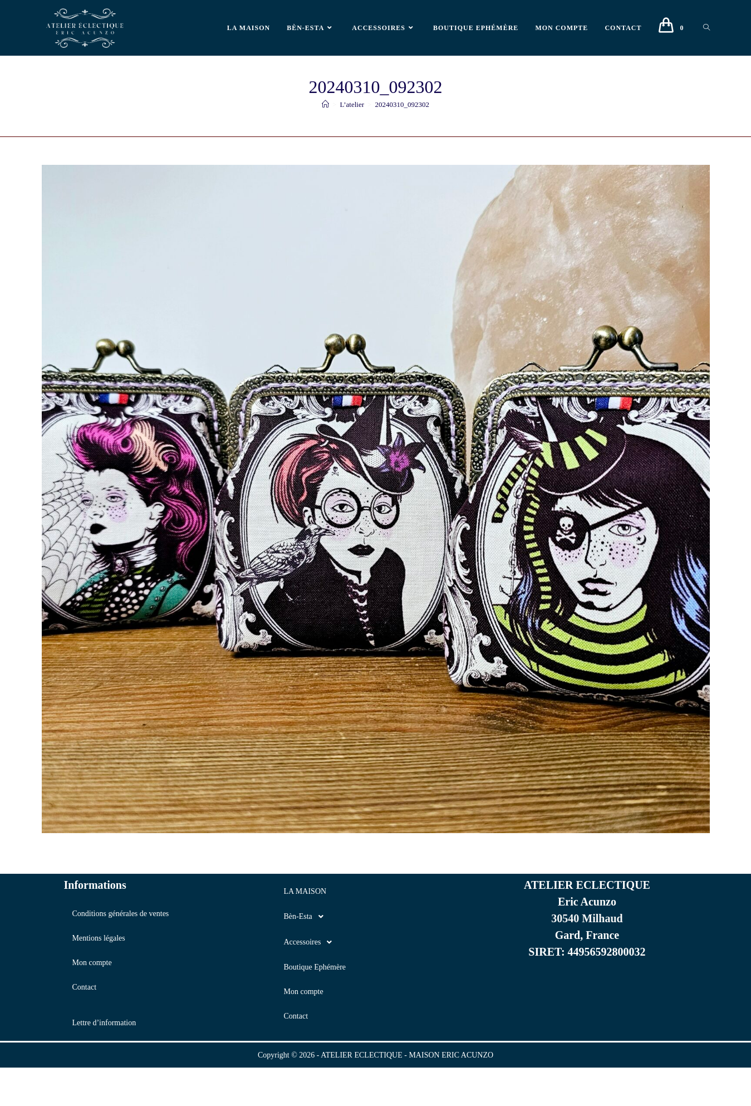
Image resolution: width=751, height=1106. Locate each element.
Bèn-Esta (306, 917)
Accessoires (310, 942)
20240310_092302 (402, 104)
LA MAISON (304, 891)
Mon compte (92, 962)
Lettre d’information (104, 1023)
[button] (375, 916)
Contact (84, 987)
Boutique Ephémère (314, 967)
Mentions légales (98, 938)
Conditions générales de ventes (120, 913)
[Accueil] (325, 104)
